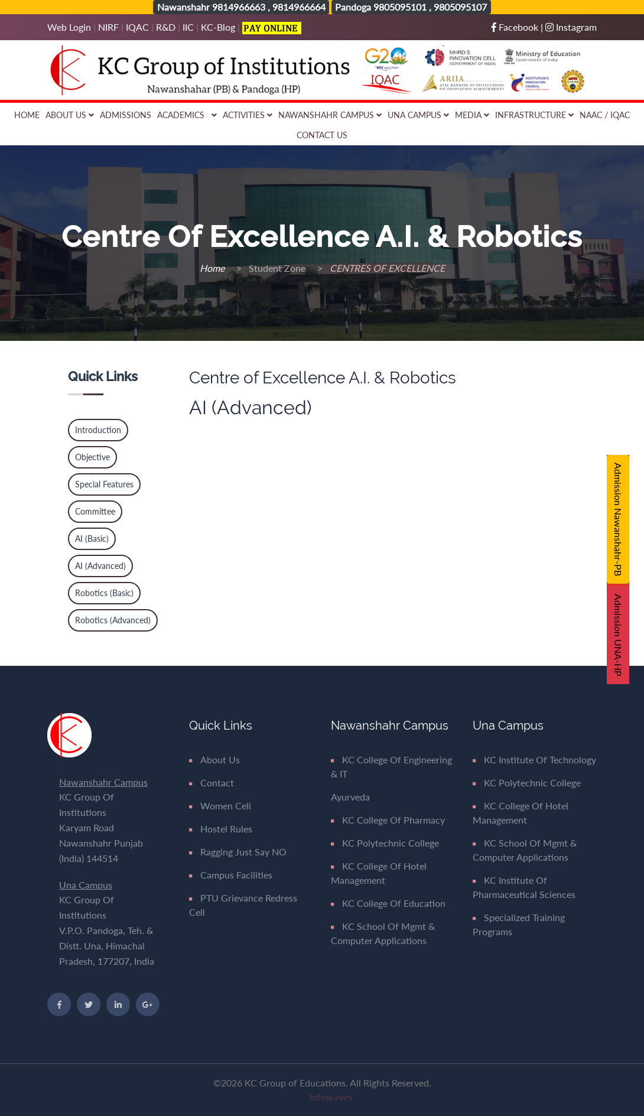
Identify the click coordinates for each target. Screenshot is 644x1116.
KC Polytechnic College (385, 842)
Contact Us (322, 135)
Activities (247, 115)
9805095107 (460, 6)
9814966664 (299, 6)
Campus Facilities (230, 874)
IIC (188, 26)
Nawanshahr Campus (330, 115)
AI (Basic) (92, 538)
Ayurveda (350, 796)
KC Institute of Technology (534, 759)
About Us (69, 115)
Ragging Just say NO (238, 851)
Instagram (571, 26)
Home (27, 115)
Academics (187, 115)
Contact (211, 782)
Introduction (98, 430)
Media (472, 115)
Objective (92, 457)
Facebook (516, 26)
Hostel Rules (220, 828)
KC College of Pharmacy (388, 819)
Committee (95, 511)
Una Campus (418, 115)
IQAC (137, 26)
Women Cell (220, 805)
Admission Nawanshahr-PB (618, 519)
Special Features (104, 484)
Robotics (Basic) (104, 593)
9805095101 (400, 6)
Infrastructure (534, 115)
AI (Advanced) (100, 566)
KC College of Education (388, 903)
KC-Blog (218, 26)
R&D (165, 26)
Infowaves (331, 1096)
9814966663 (238, 6)
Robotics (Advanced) (113, 620)
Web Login (70, 26)
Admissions (125, 115)
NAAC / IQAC (605, 115)
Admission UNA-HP (618, 635)
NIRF (108, 26)
